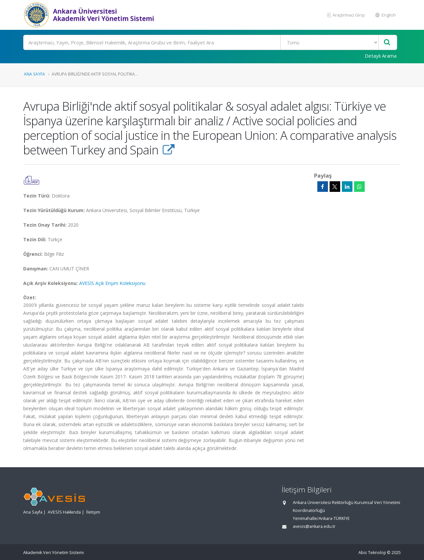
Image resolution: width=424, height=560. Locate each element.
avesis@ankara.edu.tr (314, 526)
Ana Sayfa (34, 74)
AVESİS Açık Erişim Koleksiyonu (112, 283)
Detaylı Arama (381, 55)
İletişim (93, 512)
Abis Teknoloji (372, 552)
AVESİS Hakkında (64, 512)
